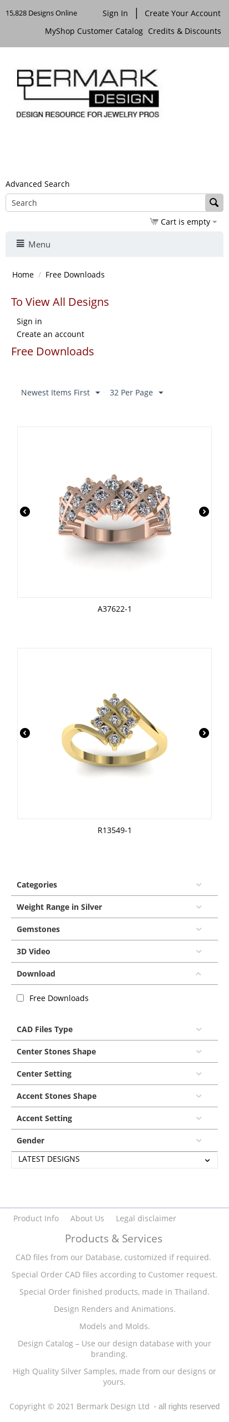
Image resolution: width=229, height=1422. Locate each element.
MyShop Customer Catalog (94, 31)
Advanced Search (38, 184)
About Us (87, 1218)
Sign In (115, 13)
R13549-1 (115, 830)
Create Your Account (183, 13)
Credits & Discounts (185, 31)
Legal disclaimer (146, 1218)
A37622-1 (115, 608)
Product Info (36, 1218)
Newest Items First (60, 393)
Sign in (29, 321)
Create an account (50, 334)
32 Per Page (136, 393)
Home (23, 274)
